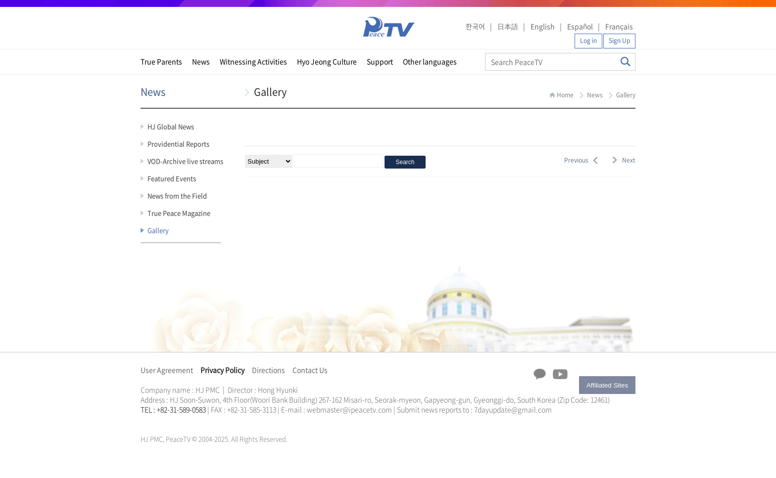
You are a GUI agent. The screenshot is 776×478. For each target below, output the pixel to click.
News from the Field (177, 195)
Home (565, 94)
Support (380, 61)
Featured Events (171, 178)
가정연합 (167, 421)
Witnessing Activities (253, 61)
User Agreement (167, 370)
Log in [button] (588, 40)
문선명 (151, 421)
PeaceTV (389, 27)
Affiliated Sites (607, 385)
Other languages (430, 61)
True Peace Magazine (178, 212)
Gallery (158, 230)
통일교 (158, 421)
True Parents (161, 61)
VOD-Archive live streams (185, 161)
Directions (268, 370)
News (201, 61)
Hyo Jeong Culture (327, 61)
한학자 (143, 421)
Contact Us (310, 370)
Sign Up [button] (619, 40)
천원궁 (175, 421)
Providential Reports (178, 143)
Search (625, 61)
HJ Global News (170, 126)
